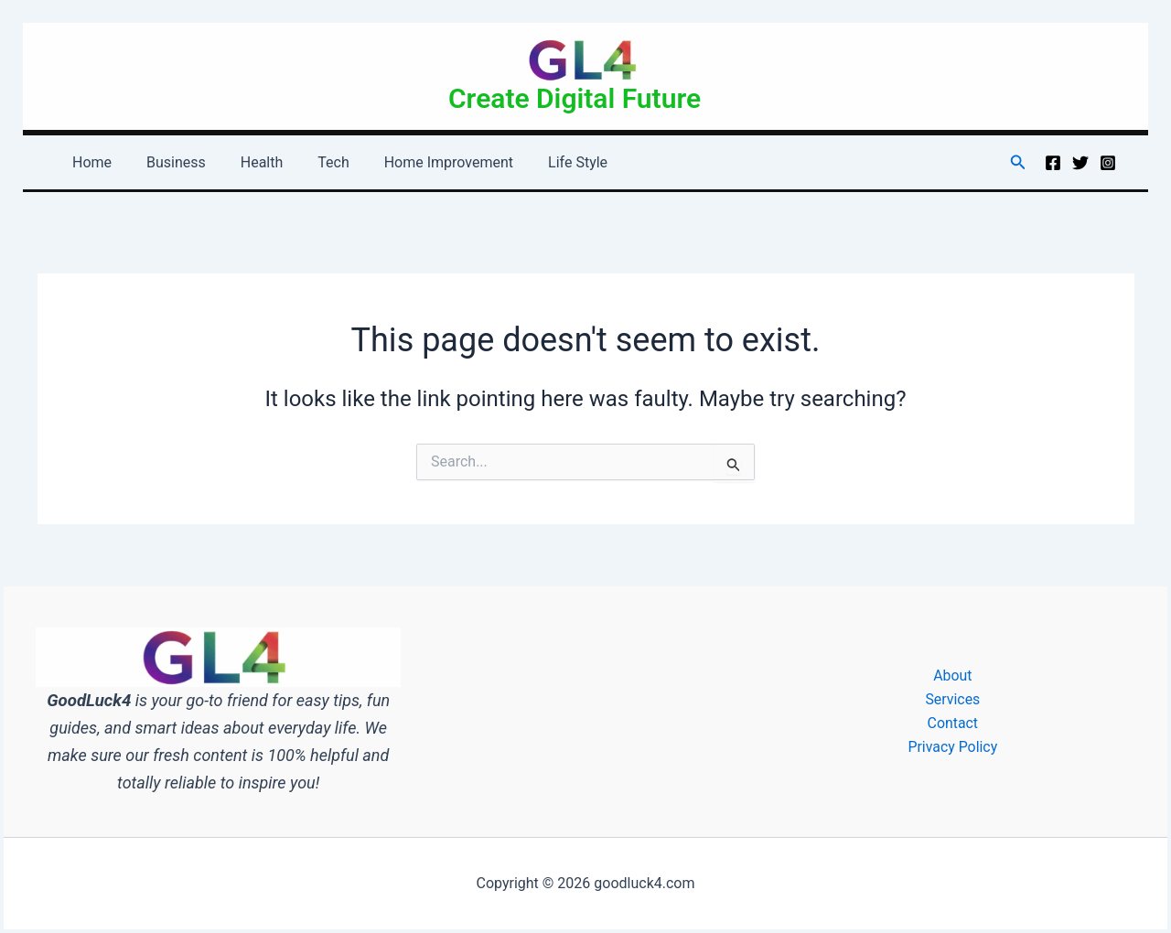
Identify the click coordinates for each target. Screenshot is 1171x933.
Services (952, 699)
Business (168, 162)
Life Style (547, 162)
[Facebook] (1053, 163)
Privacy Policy (953, 747)
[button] (1018, 162)
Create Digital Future (574, 98)
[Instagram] (1108, 163)
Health (248, 162)
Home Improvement (424, 162)
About (952, 674)
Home (89, 162)
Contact (952, 723)
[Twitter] (1080, 163)
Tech (313, 162)
